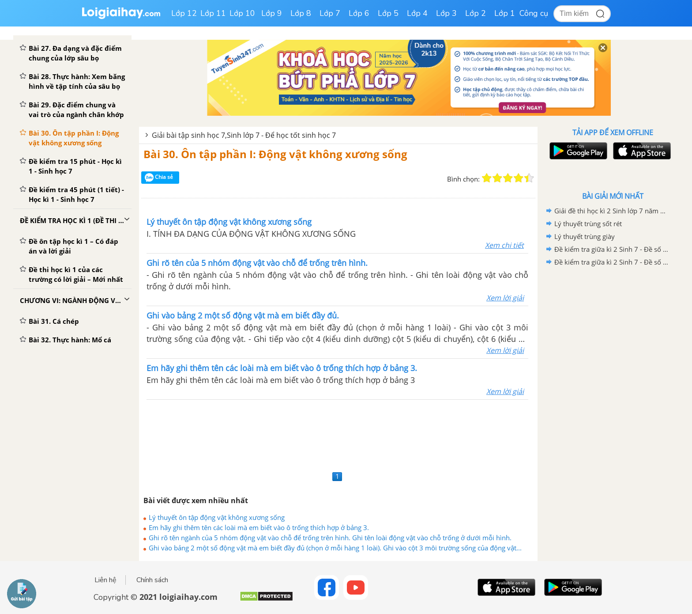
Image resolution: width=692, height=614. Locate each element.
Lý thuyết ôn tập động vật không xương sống (217, 517)
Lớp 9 (271, 13)
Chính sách (152, 580)
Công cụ (533, 13)
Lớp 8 (300, 13)
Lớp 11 (213, 13)
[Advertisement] (338, 434)
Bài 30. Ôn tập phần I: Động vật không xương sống (275, 154)
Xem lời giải (505, 298)
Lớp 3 (446, 13)
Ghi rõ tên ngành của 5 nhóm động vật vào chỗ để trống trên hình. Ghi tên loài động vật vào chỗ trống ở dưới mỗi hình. (330, 537)
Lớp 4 (417, 13)
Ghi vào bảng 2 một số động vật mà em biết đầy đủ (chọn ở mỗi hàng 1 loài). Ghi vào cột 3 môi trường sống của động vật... (335, 547)
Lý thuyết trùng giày (584, 236)
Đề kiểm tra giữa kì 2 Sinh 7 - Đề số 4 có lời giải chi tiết (611, 262)
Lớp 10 (242, 13)
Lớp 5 (388, 13)
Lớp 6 (359, 13)
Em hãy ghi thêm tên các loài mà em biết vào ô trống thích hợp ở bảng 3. (259, 527)
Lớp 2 (475, 13)
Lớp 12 (184, 13)
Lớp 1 (504, 13)
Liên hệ (105, 580)
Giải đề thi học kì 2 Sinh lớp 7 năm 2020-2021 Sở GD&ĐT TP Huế (611, 210)
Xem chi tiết (504, 245)
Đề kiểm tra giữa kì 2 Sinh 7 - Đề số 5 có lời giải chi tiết (611, 249)
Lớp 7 (330, 13)
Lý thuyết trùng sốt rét (588, 223)
